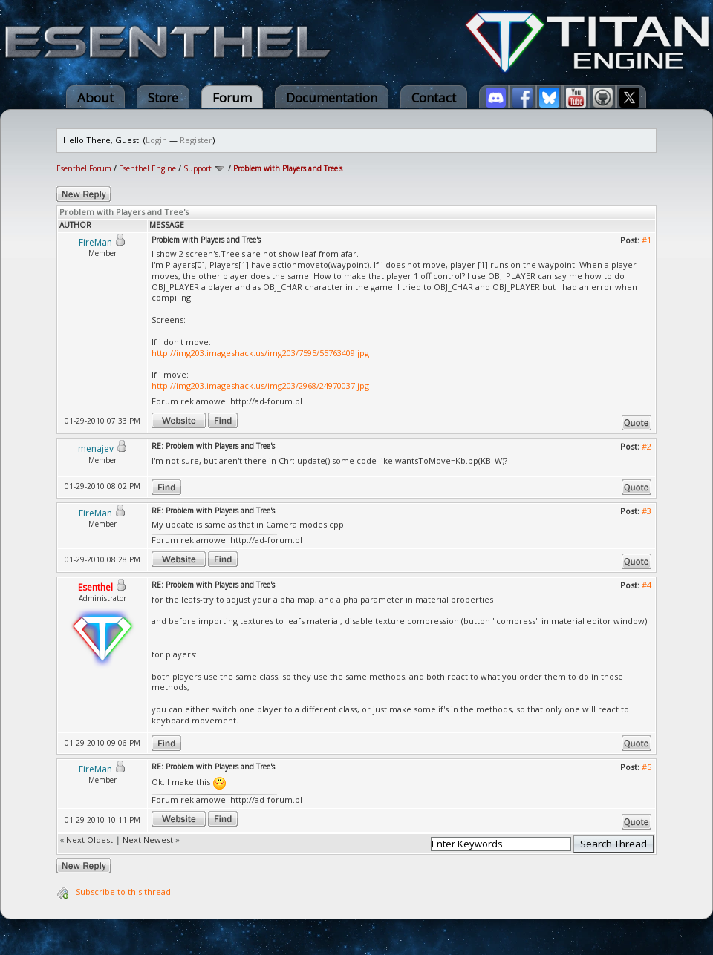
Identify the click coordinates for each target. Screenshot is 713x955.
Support (197, 168)
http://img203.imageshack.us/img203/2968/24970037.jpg (260, 385)
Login (156, 139)
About (95, 97)
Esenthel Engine (147, 168)
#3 (646, 510)
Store (163, 97)
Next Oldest (89, 839)
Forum (232, 97)
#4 (646, 585)
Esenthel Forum (83, 168)
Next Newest (148, 839)
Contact (433, 97)
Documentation (331, 97)
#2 (646, 446)
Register (196, 139)
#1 (646, 240)
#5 (646, 766)
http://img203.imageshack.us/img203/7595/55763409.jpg (260, 352)
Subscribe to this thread (123, 891)
